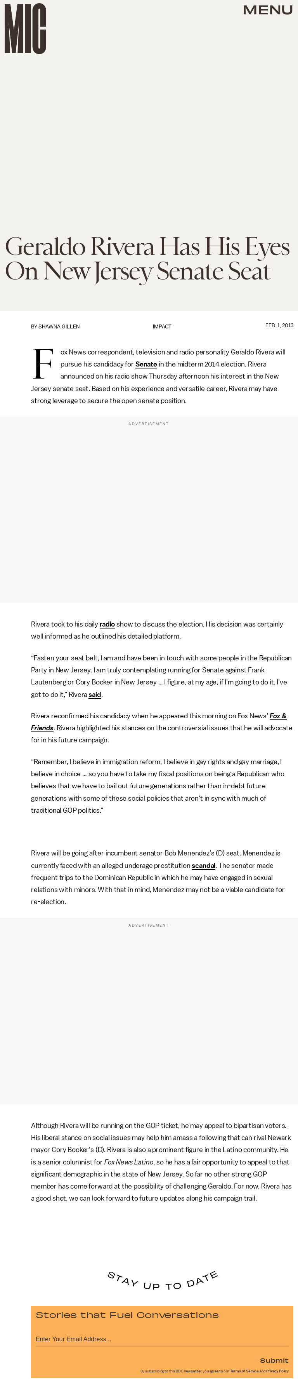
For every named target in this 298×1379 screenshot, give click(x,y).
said (94, 694)
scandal (203, 865)
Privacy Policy (277, 1371)
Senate (146, 364)
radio (107, 624)
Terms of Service (244, 1371)
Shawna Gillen (59, 327)
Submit (274, 1360)
